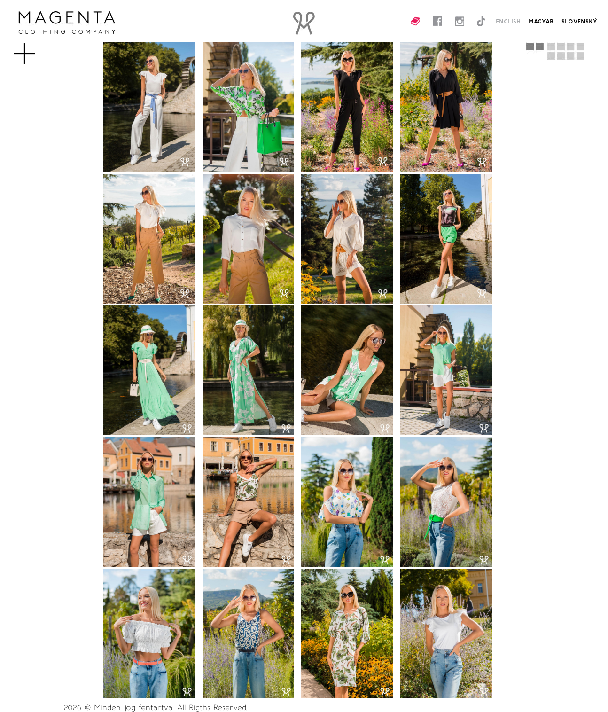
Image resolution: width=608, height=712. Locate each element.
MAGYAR (541, 21)
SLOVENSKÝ (579, 21)
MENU (39, 49)
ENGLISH (508, 21)
